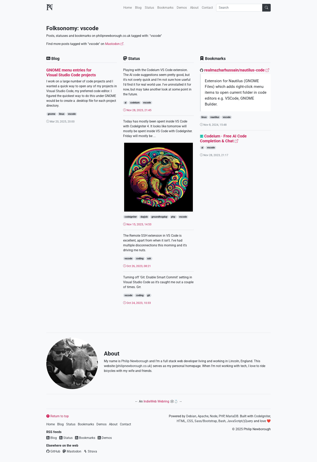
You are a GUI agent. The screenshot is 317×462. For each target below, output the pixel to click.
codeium (134, 102)
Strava (90, 451)
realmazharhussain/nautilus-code (236, 70)
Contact (207, 8)
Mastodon (114, 44)
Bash (222, 421)
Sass (198, 421)
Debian (191, 416)
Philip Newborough (134, 361)
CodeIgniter (262, 416)
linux (61, 114)
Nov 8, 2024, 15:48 (213, 124)
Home (127, 8)
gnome (51, 114)
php (173, 216)
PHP (221, 416)
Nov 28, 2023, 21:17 (214, 155)
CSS (190, 421)
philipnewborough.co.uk (134, 366)
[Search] (239, 8)
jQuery (248, 421)
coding (140, 258)
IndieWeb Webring (156, 401)
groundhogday (159, 216)
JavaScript (234, 421)
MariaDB (232, 416)
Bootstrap (210, 421)
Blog (138, 8)
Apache (203, 416)
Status (149, 8)
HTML (181, 421)
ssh (149, 258)
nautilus (214, 117)
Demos (182, 8)
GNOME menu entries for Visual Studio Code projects (71, 72)
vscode (72, 114)
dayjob (144, 216)
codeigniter (131, 216)
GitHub (53, 451)
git (148, 295)
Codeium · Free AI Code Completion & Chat (223, 138)
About (194, 8)
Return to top (57, 416)
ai (125, 102)
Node (213, 416)
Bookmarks (165, 8)
